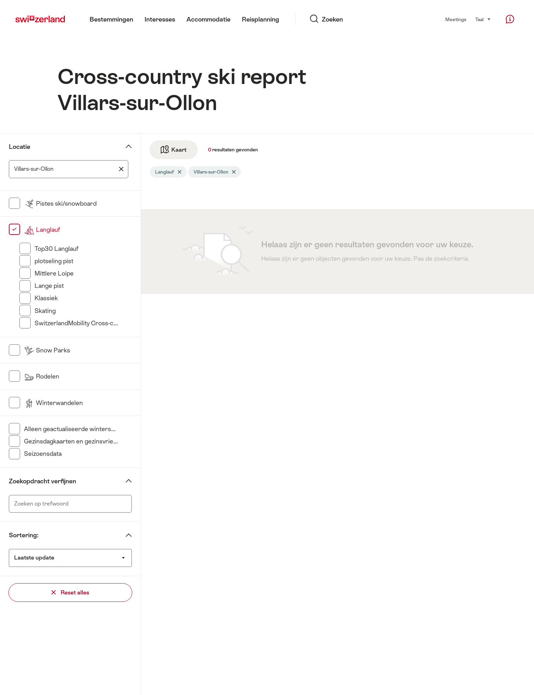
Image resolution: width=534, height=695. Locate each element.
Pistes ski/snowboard (60, 203)
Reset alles (70, 592)
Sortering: (23, 535)
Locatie (19, 146)
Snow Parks (47, 350)
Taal (483, 19)
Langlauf (42, 229)
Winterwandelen (53, 402)
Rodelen (41, 376)
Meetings (455, 19)
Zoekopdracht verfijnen (42, 481)
